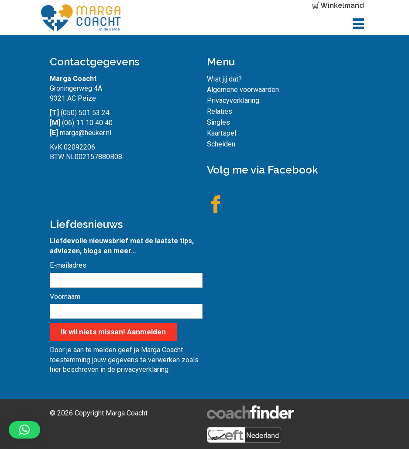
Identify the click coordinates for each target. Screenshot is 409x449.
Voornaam (65, 297)
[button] (24, 430)
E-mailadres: (69, 265)
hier (55, 369)
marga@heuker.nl (85, 133)
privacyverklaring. (143, 369)
